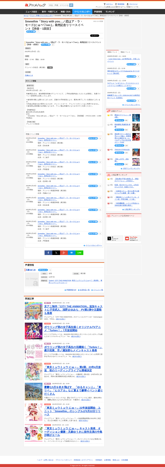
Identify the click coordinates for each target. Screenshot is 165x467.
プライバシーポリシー (63, 460)
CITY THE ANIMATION (63, 280)
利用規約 (99, 460)
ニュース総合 (32, 11)
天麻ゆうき (29, 75)
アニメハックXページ (115, 238)
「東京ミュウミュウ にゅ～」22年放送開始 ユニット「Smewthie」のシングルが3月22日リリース (72, 411)
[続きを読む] (60, 319)
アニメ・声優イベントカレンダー (82, 11)
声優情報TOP (71, 290)
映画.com (116, 460)
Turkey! (51, 280)
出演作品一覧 (85, 290)
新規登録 (121, 4)
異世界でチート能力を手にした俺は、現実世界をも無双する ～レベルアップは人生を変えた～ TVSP (123, 138)
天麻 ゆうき (31, 270)
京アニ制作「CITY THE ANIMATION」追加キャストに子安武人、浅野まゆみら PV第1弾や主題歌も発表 (73, 310)
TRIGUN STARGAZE (122, 149)
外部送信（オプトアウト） (84, 460)
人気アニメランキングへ (131, 168)
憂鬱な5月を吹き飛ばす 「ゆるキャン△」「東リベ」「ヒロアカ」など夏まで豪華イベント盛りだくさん (73, 390)
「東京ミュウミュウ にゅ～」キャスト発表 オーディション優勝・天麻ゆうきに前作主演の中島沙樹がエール (73, 432)
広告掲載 (124, 460)
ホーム (26, 15)
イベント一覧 (98, 290)
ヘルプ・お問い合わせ (45, 460)
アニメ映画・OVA (65, 11)
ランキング (110, 11)
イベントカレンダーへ (93, 245)
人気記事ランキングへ (132, 209)
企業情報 (107, 460)
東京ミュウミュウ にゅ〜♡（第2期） (86, 280)
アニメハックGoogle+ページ (132, 238)
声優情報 (98, 11)
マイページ (133, 4)
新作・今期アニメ (49, 11)
